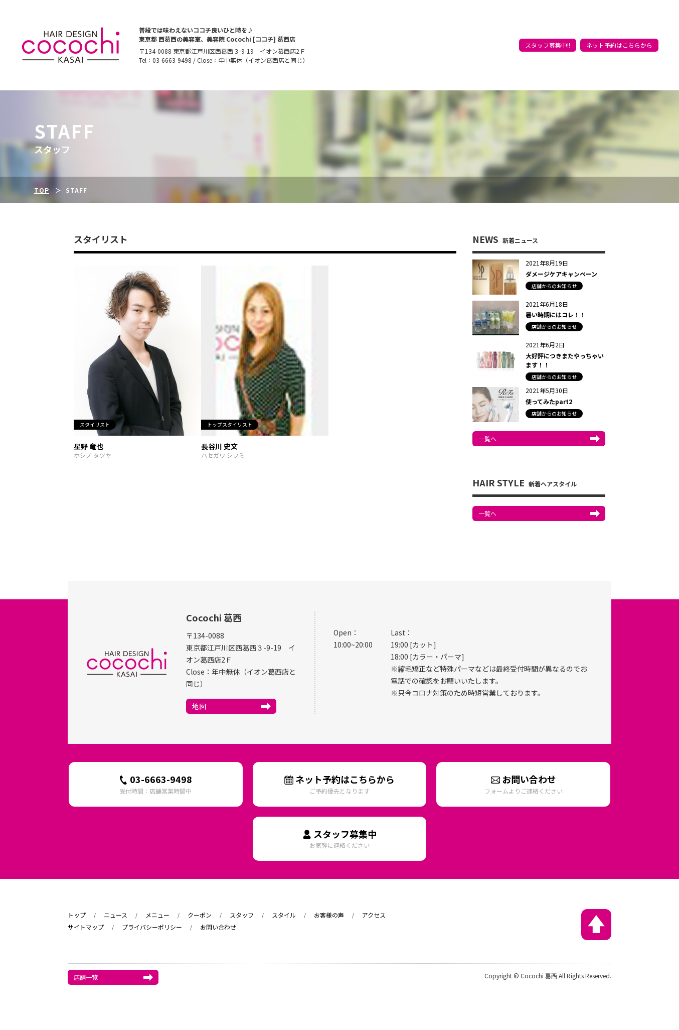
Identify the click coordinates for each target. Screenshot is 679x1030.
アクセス (643, 36)
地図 (199, 706)
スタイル (578, 36)
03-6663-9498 (156, 784)
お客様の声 (611, 36)
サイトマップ (86, 927)
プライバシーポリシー (152, 927)
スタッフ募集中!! (547, 51)
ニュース (487, 36)
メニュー (157, 915)
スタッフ (548, 36)
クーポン (517, 36)
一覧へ (487, 438)
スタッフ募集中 (340, 838)
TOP (41, 190)
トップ (461, 36)
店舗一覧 (86, 977)
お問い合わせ (523, 784)
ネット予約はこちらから (619, 51)
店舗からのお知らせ (554, 286)
